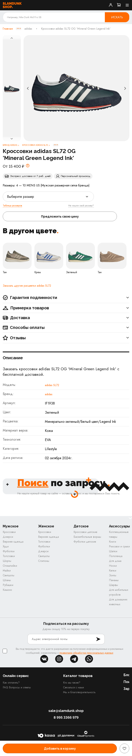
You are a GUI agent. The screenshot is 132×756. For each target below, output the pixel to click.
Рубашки (8, 585)
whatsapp (89, 659)
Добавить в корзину (60, 748)
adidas (28, 29)
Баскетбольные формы (87, 537)
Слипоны (43, 561)
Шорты (7, 561)
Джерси (8, 537)
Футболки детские (85, 542)
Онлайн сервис (16, 676)
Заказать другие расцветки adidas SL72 (27, 286)
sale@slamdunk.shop (66, 711)
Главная (8, 29)
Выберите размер (20, 196)
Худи (6, 546)
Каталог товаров (77, 676)
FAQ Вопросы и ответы (17, 687)
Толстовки (9, 556)
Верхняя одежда (13, 542)
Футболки (8, 551)
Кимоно (7, 590)
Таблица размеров (12, 205)
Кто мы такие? (71, 683)
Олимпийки (10, 566)
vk (44, 659)
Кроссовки (9, 532)
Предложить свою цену (60, 216)
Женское (46, 526)
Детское (81, 526)
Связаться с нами (73, 687)
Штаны (7, 580)
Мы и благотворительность (79, 692)
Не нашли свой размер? (81, 205)
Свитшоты (8, 575)
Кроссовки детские (85, 532)
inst (59, 659)
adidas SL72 (52, 385)
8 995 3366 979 (66, 717)
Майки (7, 571)
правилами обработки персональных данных (86, 653)
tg (74, 659)
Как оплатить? (11, 683)
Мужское (11, 526)
